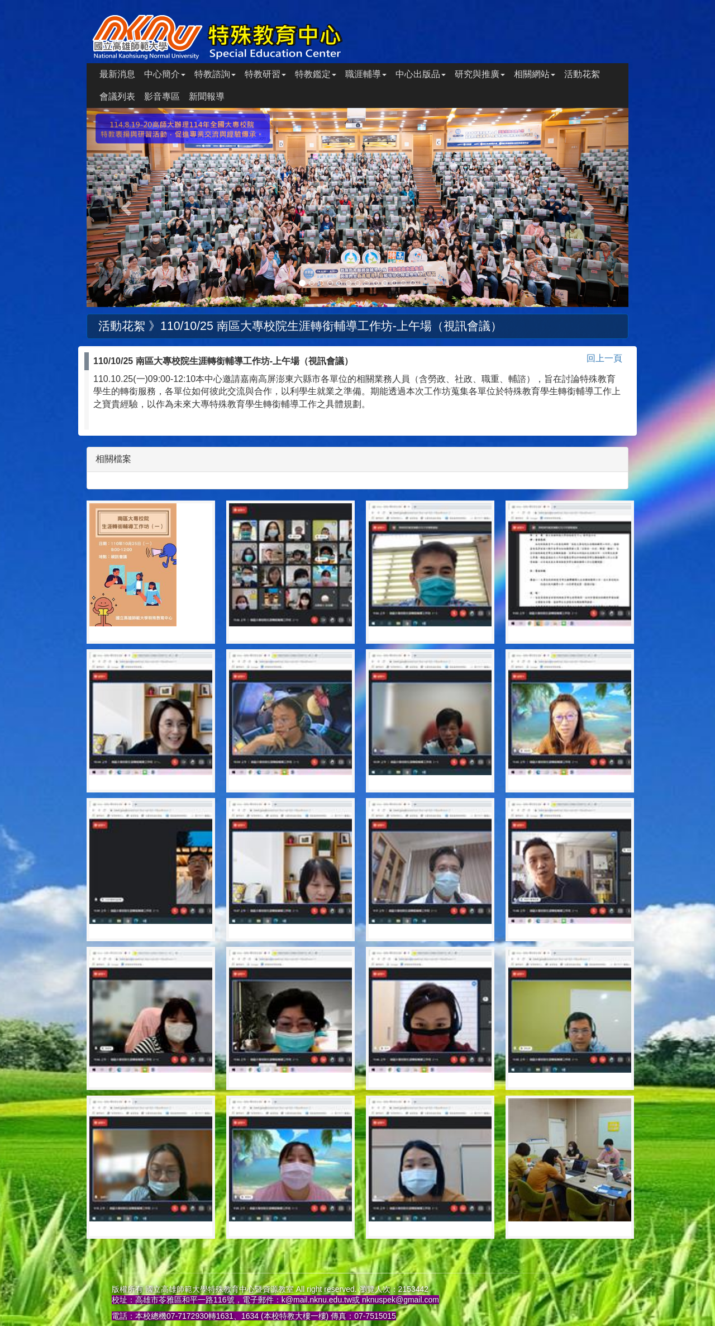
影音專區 (162, 96)
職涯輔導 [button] (366, 74)
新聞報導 (207, 96)
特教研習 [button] (265, 74)
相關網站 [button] (534, 74)
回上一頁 (604, 358)
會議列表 (117, 96)
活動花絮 (582, 74)
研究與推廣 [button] (480, 74)
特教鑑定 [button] (315, 74)
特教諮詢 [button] (215, 74)
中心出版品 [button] (420, 74)
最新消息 (117, 74)
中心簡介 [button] (164, 74)
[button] (127, 207)
